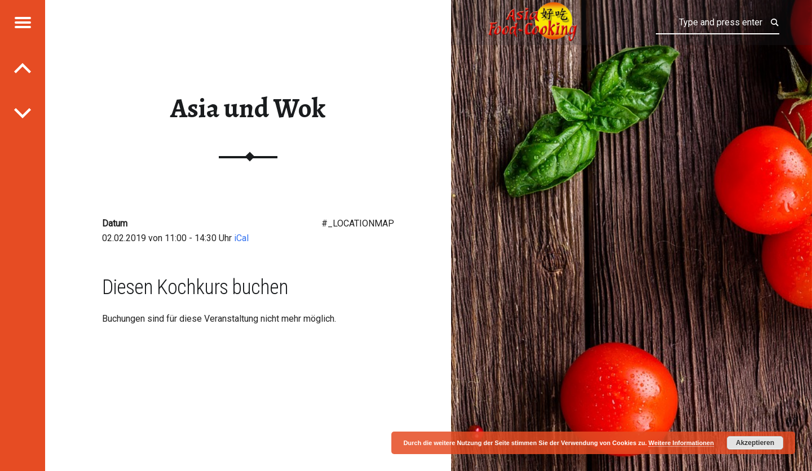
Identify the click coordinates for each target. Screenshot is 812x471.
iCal (241, 238)
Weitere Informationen (681, 442)
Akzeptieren (755, 443)
